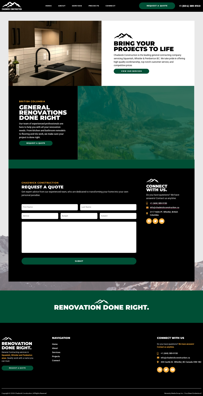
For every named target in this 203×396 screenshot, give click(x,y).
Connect (110, 6)
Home (49, 6)
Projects (94, 6)
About (62, 6)
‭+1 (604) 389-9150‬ (190, 5)
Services (77, 6)
